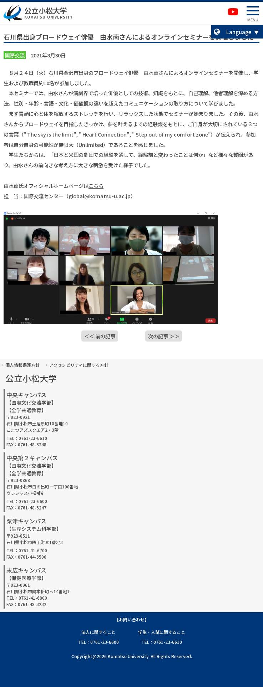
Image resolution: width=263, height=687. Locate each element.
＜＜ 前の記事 (99, 336)
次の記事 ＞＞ (163, 336)
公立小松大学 (45, 10)
